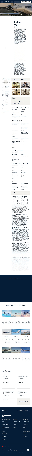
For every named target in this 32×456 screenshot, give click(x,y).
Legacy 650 (6, 336)
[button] (15, 2)
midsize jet (13, 114)
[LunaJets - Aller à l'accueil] (6, 1)
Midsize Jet (7, 91)
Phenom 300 (26, 336)
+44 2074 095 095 (21, 378)
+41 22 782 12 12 (6, 378)
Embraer (6, 87)
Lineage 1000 (16, 336)
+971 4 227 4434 (6, 395)
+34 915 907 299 (21, 395)
